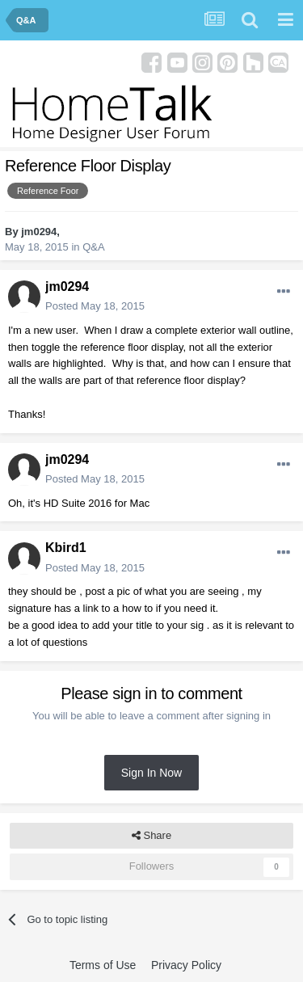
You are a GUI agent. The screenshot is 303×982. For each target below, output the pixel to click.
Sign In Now (151, 772)
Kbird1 (65, 547)
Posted (95, 306)
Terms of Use (102, 965)
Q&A (93, 247)
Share (151, 836)
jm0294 (39, 231)
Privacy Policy (186, 965)
